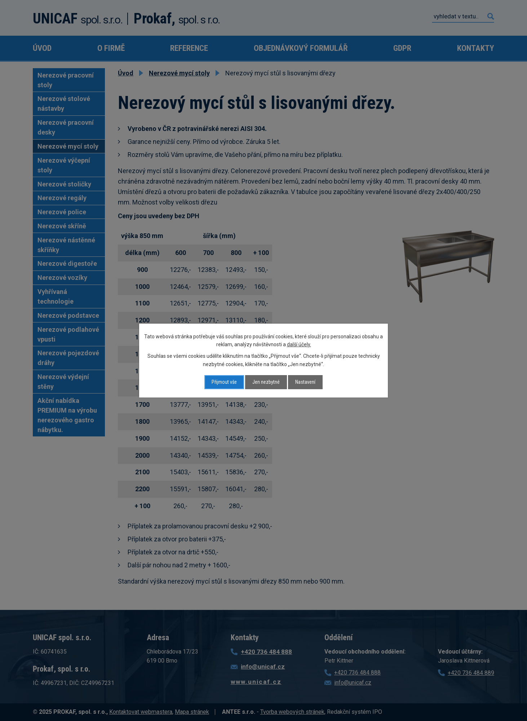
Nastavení (305, 382)
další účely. (299, 344)
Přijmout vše (224, 382)
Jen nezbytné (266, 382)
